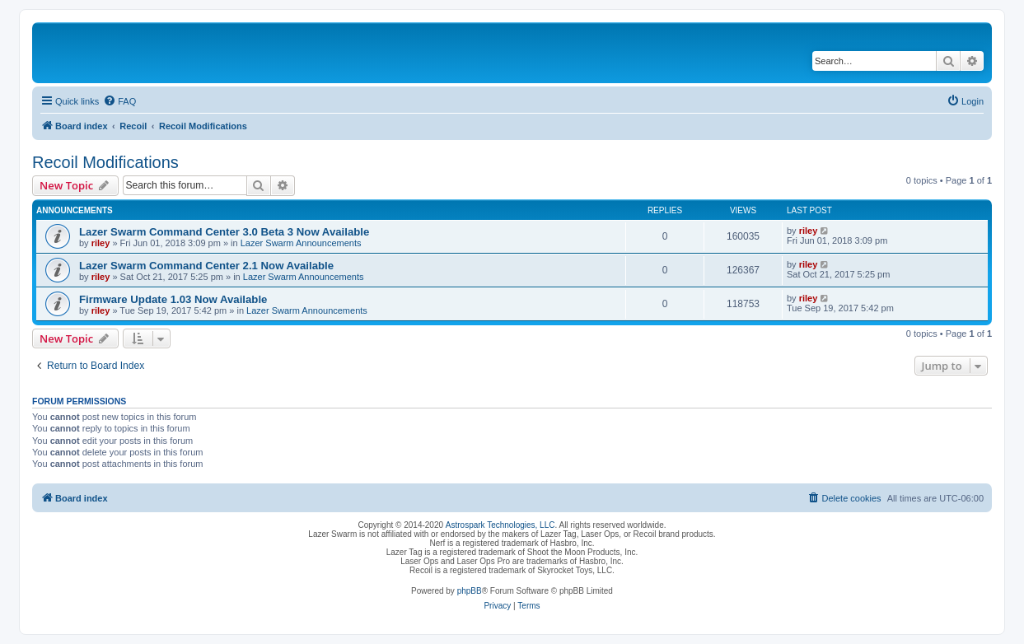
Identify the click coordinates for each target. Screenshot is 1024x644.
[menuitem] (119, 101)
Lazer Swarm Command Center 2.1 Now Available (206, 265)
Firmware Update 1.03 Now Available (173, 299)
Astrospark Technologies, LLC (500, 525)
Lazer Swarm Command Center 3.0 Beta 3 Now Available (224, 232)
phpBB (469, 590)
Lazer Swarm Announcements (301, 243)
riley (100, 243)
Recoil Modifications (105, 162)
